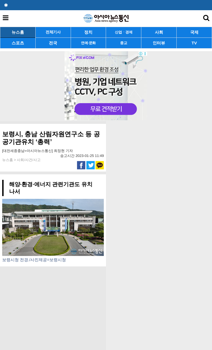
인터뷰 (159, 43)
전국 (53, 43)
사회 (159, 32)
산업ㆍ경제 (123, 32)
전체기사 (53, 32)
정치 (88, 32)
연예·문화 (88, 43)
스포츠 (18, 43)
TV (194, 43)
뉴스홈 (18, 32)
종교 (123, 43)
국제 (194, 32)
